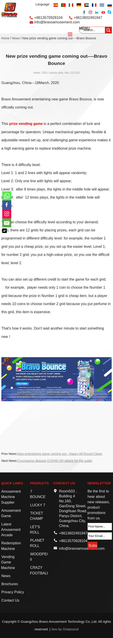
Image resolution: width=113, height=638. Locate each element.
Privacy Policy (12, 592)
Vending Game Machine (8, 562)
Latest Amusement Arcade (10, 529)
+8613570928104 (48, 18)
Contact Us (10, 600)
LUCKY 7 (37, 505)
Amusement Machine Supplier (11, 496)
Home (5, 38)
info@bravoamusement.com (57, 22)
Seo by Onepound (64, 629)
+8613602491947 (88, 18)
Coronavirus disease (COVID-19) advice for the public (55, 461)
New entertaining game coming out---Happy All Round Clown (60, 454)
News (16, 38)
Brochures (9, 584)
